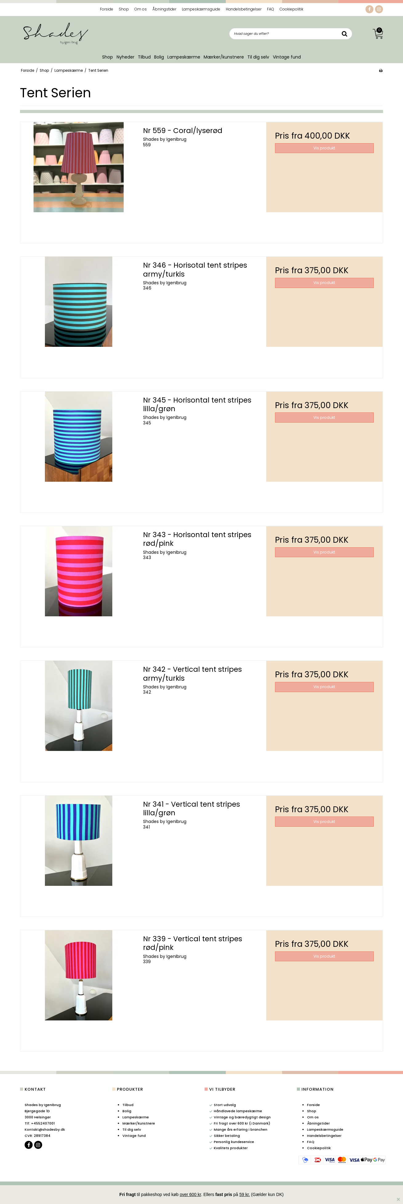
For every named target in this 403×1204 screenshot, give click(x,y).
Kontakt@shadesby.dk (45, 1129)
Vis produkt (324, 148)
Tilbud (144, 57)
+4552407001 (40, 1123)
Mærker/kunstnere (224, 57)
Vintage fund (287, 57)
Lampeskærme (183, 57)
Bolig (159, 57)
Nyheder (125, 57)
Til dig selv (258, 57)
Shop (107, 57)
